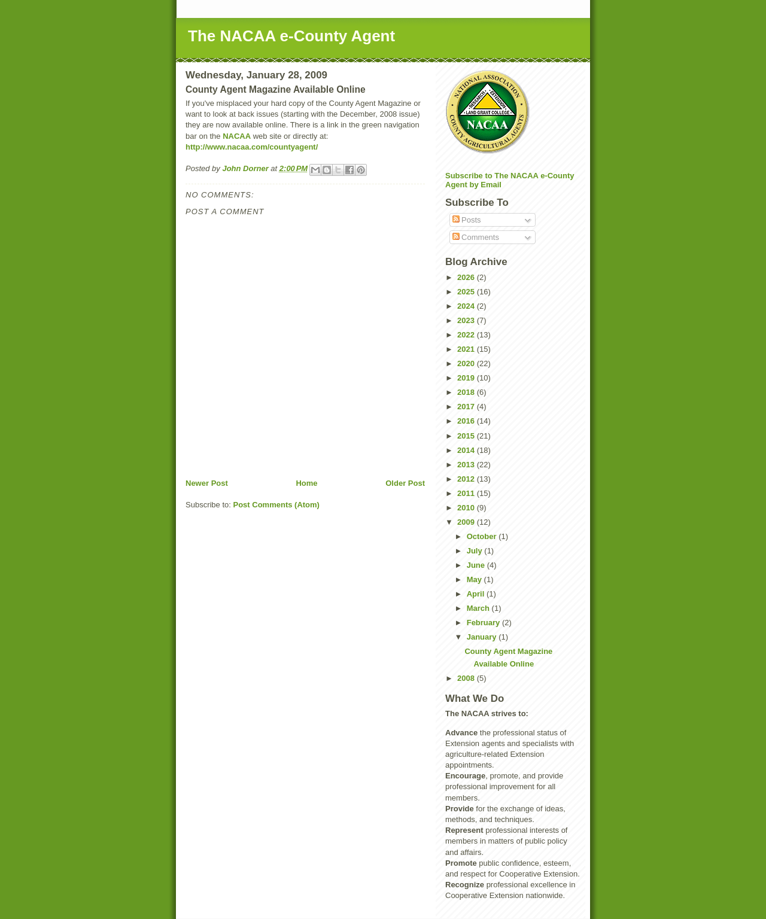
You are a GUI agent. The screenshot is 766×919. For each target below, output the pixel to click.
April (477, 593)
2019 (467, 377)
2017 (467, 406)
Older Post (405, 483)
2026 (467, 277)
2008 (467, 678)
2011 (467, 493)
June (477, 565)
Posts (466, 219)
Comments (475, 237)
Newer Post (207, 483)
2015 (467, 435)
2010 (467, 507)
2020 (467, 363)
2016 (467, 420)
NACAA (237, 136)
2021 (467, 349)
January (482, 636)
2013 (467, 464)
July (476, 550)
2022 (467, 334)
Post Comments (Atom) (276, 504)
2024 (467, 306)
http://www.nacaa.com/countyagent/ (252, 146)
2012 (467, 478)
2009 (467, 522)
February (484, 622)
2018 (467, 392)
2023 (467, 320)
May (475, 579)
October (482, 536)
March (479, 608)
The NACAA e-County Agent (291, 36)
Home (306, 483)
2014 (467, 450)
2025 (467, 291)
